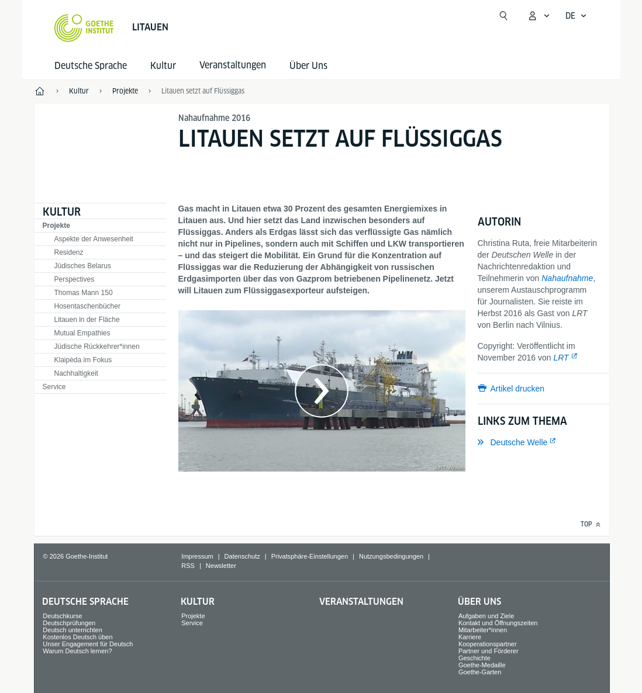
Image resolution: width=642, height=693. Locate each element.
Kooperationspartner (487, 643)
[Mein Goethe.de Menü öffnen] (538, 15)
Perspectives (74, 279)
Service (54, 387)
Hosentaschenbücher (87, 306)
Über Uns (308, 66)
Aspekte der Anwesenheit (93, 239)
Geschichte (474, 657)
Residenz (69, 252)
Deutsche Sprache (90, 66)
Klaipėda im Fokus (83, 360)
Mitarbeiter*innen (482, 629)
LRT (560, 357)
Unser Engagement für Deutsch (88, 643)
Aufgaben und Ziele (486, 615)
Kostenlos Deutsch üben (77, 636)
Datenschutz (242, 556)
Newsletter (221, 565)
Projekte (56, 225)
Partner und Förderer (488, 650)
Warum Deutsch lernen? (77, 650)
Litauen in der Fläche (87, 320)
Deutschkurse (62, 615)
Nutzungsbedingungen (391, 556)
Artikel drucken (518, 388)
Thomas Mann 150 (83, 293)
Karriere (469, 636)
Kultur (163, 66)
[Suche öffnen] (503, 16)
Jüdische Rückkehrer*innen (97, 346)
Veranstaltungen (361, 601)
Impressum (197, 556)
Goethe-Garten (479, 671)
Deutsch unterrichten (72, 629)
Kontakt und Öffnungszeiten (498, 622)
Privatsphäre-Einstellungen (309, 556)
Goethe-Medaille (482, 664)
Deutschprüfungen (69, 622)
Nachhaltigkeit (76, 373)
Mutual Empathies (82, 333)
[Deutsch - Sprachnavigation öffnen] (576, 16)
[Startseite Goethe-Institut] (83, 28)
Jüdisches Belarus (82, 266)
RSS (188, 565)
